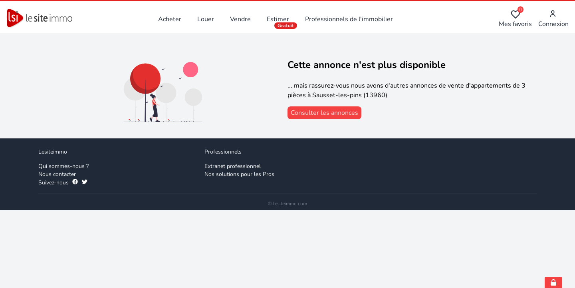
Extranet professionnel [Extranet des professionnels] (232, 166)
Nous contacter (57, 174)
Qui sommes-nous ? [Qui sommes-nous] (63, 166)
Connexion (553, 19)
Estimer (278, 19)
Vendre (240, 19)
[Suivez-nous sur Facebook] (75, 182)
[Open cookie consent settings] (553, 282)
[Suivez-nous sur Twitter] (84, 182)
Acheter (169, 19)
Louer (205, 19)
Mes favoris (515, 19)
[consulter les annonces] (324, 112)
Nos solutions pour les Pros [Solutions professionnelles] (239, 174)
